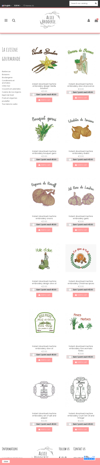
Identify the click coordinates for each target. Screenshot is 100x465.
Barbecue (6, 71)
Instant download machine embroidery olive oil (44, 347)
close (6, 461)
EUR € (17, 6)
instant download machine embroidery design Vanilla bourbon (44, 86)
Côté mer (6, 86)
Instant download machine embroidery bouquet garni (44, 152)
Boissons (5, 74)
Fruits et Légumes (9, 98)
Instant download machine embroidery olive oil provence (80, 85)
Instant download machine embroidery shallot (81, 152)
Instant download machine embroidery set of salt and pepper (44, 415)
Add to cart (44, 100)
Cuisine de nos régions (11, 92)
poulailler (6, 101)
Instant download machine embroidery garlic (81, 217)
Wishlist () (28, 6)
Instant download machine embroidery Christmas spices (81, 282)
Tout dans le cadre (9, 104)
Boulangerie (7, 77)
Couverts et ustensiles (11, 89)
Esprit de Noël (8, 95)
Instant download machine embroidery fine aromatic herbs (81, 348)
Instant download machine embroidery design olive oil (44, 282)
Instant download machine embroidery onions (44, 217)
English (7, 6)
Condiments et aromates (8, 81)
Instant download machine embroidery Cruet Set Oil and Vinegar (81, 415)
